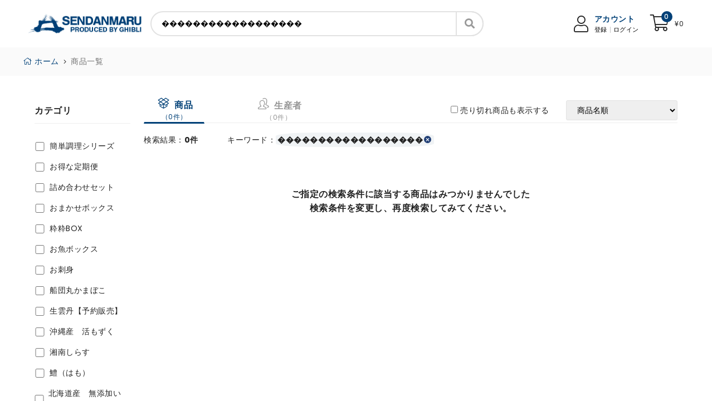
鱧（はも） (70, 372)
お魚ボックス (74, 249)
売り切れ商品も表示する (504, 110)
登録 (600, 30)
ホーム (41, 61)
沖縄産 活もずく (82, 331)
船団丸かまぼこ (78, 290)
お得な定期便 (74, 166)
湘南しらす (70, 352)
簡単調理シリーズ (82, 145)
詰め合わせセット (82, 187)
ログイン (626, 30)
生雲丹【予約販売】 (86, 310)
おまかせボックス (82, 207)
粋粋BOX (66, 228)
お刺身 (62, 269)
